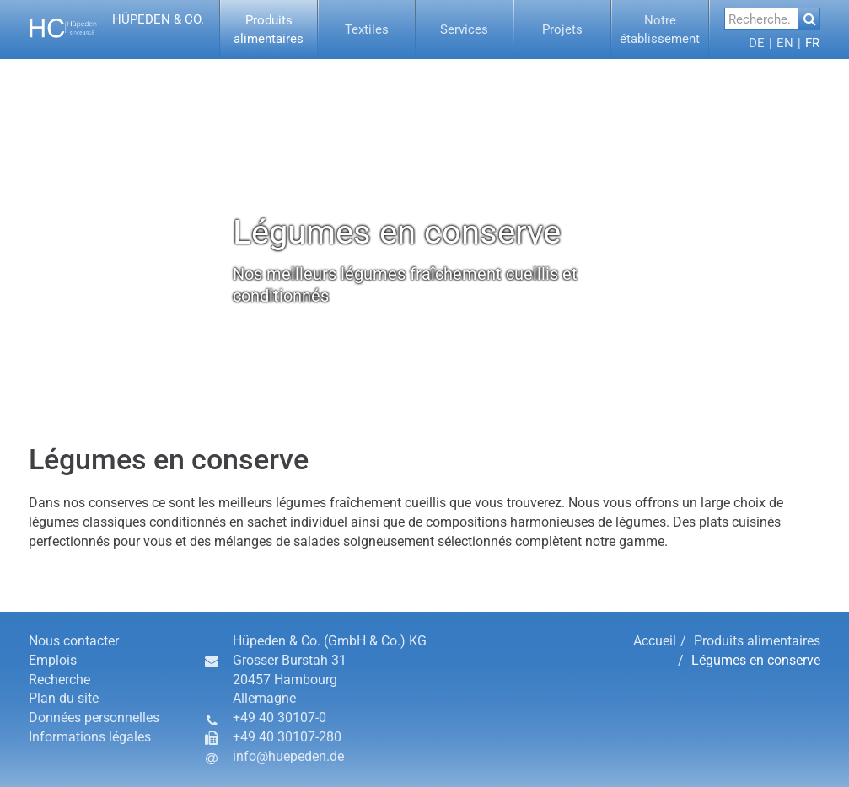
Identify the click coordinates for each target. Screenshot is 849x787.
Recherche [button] (59, 680)
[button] (118, 29)
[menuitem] (269, 29)
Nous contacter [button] (74, 641)
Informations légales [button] (90, 737)
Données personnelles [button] (94, 717)
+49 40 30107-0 (279, 717)
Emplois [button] (53, 660)
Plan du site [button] (64, 698)
